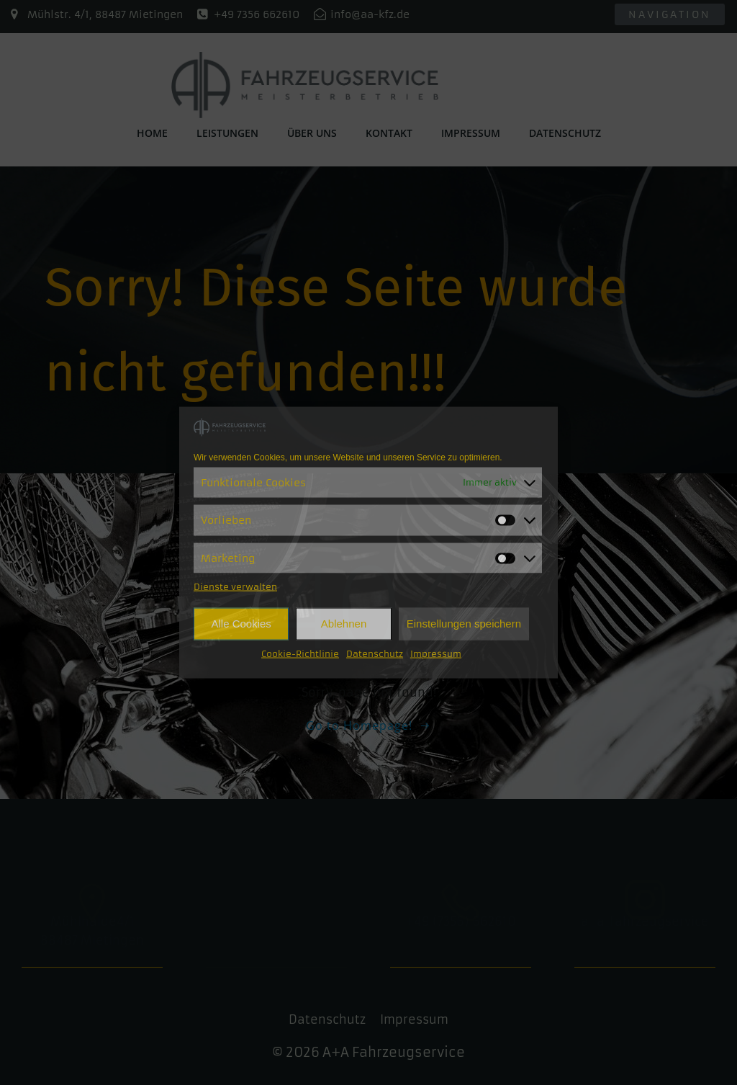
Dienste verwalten (235, 586)
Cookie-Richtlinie (300, 653)
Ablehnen (343, 623)
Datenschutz (374, 653)
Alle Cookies (241, 623)
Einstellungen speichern (464, 623)
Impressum (435, 653)
